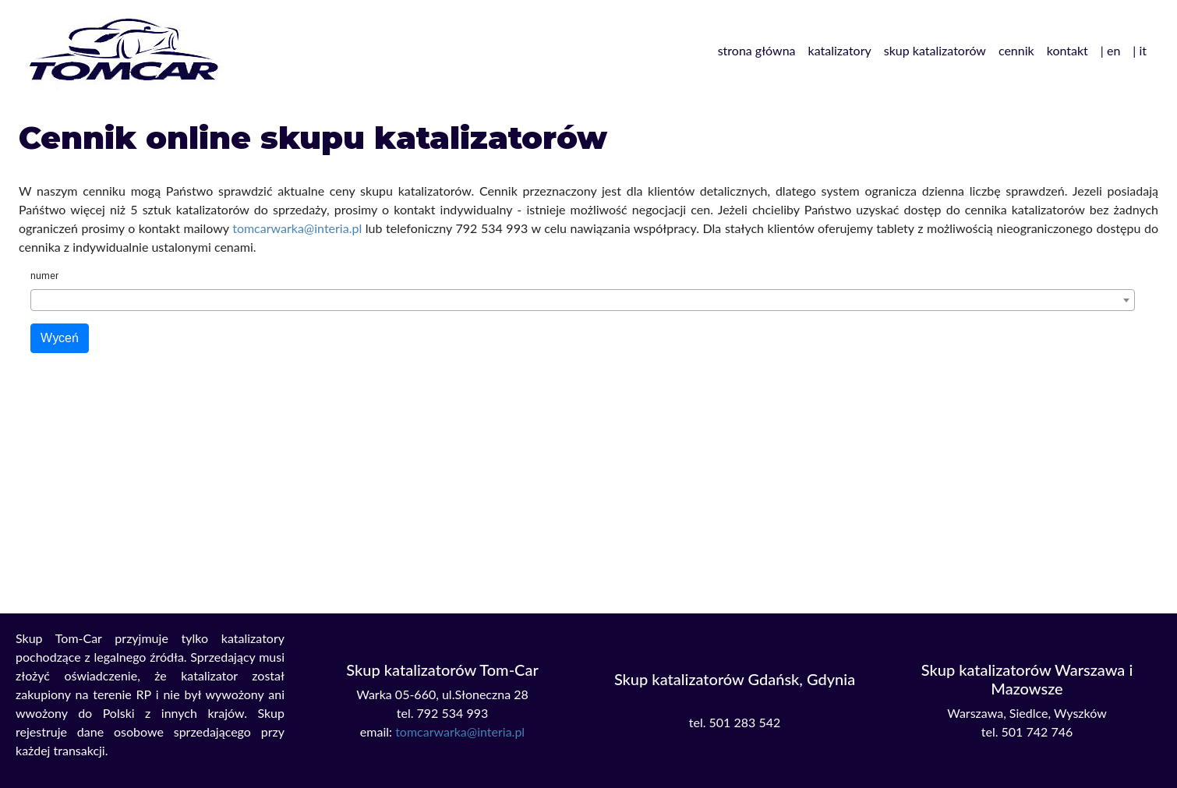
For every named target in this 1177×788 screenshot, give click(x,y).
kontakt (1067, 50)
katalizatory (839, 50)
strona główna (757, 50)
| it (1140, 50)
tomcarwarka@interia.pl (297, 228)
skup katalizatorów (935, 50)
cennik (1016, 50)
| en (1110, 50)
